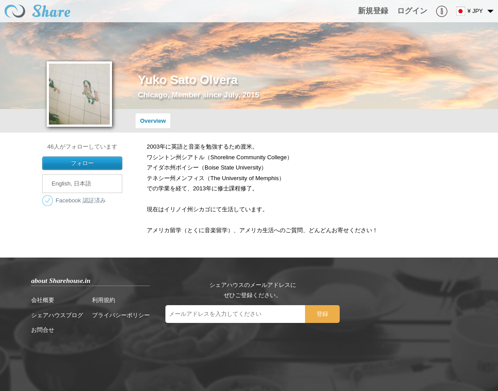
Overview (153, 120)
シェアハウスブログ (57, 315)
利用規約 (103, 300)
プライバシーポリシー (121, 315)
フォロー (82, 163)
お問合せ (42, 330)
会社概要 (42, 300)
